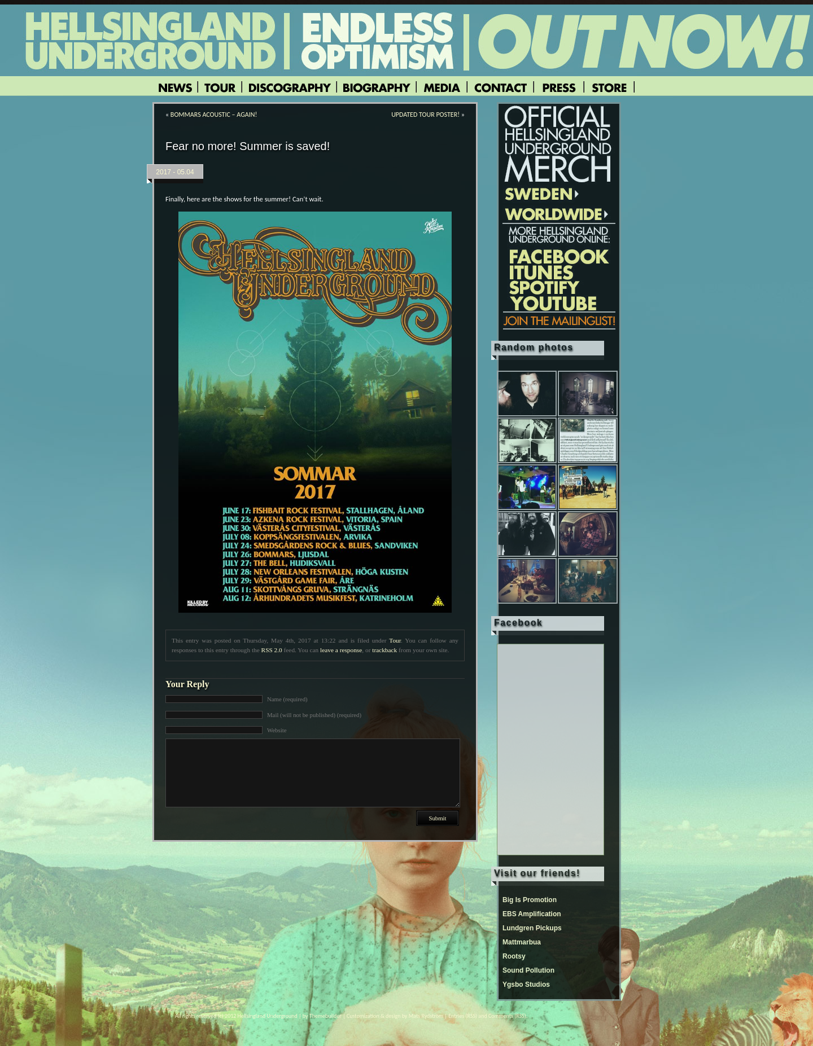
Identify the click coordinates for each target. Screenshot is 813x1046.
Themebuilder (325, 1015)
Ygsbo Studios (526, 984)
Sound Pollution (528, 970)
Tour (395, 640)
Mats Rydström (426, 1015)
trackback (384, 650)
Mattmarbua (521, 942)
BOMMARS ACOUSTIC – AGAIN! (214, 114)
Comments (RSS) (507, 1015)
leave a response (341, 650)
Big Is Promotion (529, 900)
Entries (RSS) (462, 1015)
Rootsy (514, 956)
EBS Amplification (531, 914)
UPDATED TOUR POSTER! (425, 114)
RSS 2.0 (271, 650)
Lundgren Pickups (532, 928)
